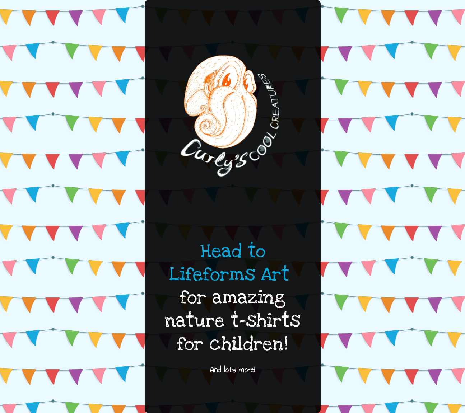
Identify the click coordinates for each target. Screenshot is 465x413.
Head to (232, 251)
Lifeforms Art (229, 274)
